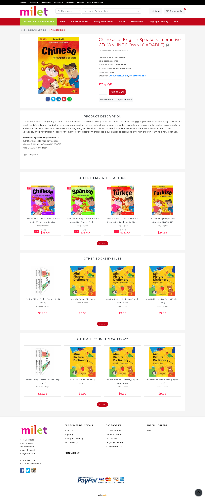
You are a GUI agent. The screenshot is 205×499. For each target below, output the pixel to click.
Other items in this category (102, 339)
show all (102, 243)
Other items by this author (102, 178)
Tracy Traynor (43, 226)
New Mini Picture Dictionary (82, 299)
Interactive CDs (137, 76)
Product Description (102, 116)
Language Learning (118, 76)
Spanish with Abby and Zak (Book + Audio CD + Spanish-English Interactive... (83, 222)
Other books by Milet (102, 258)
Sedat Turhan (82, 303)
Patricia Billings (42, 306)
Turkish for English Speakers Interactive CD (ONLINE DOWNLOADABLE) (162, 222)
